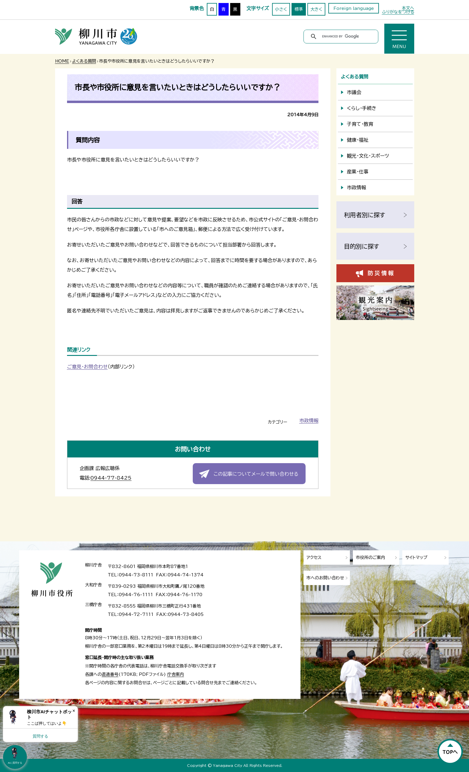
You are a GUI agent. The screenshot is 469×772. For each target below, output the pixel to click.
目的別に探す (361, 246)
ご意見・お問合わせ (87, 366)
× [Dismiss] (73, 710)
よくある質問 (84, 61)
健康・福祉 (357, 140)
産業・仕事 (357, 171)
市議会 (354, 92)
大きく (316, 9)
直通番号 (110, 674)
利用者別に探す (364, 215)
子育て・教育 (360, 124)
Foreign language (353, 8)
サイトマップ (416, 557)
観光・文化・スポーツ (368, 155)
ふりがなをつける (398, 12)
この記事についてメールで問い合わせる (256, 474)
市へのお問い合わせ (325, 578)
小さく (281, 9)
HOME (62, 61)
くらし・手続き (362, 108)
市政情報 (308, 420)
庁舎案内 (175, 674)
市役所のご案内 (370, 557)
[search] (342, 36)
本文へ (408, 8)
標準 (299, 9)
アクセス (313, 557)
